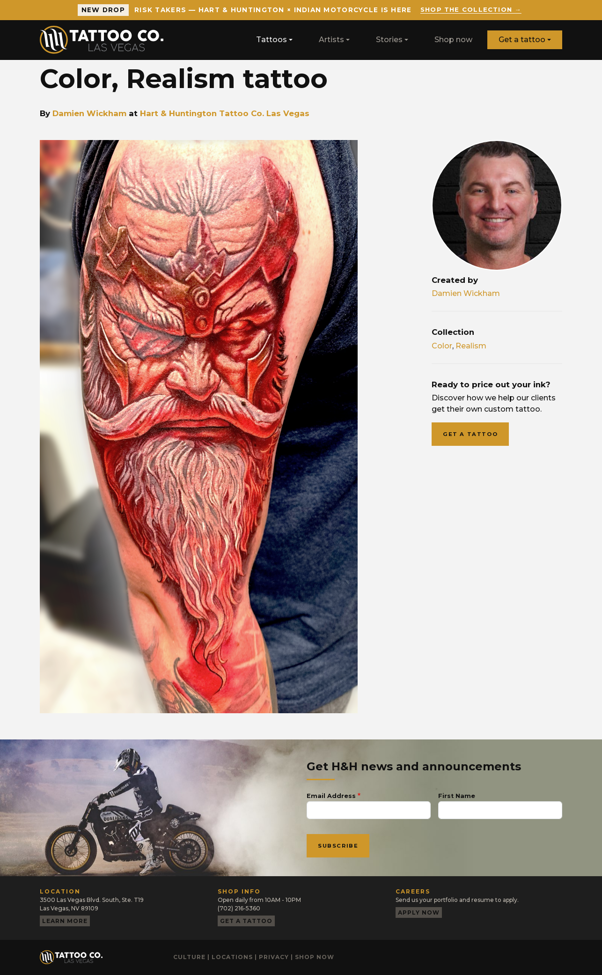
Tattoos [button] (271, 39)
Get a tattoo (522, 39)
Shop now (453, 39)
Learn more (65, 920)
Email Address (331, 795)
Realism (470, 345)
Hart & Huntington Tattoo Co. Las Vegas (224, 113)
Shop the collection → (470, 10)
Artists (331, 39)
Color (442, 345)
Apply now (419, 912)
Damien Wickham (89, 113)
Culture (189, 956)
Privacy (274, 956)
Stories (389, 39)
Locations (232, 956)
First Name (456, 795)
